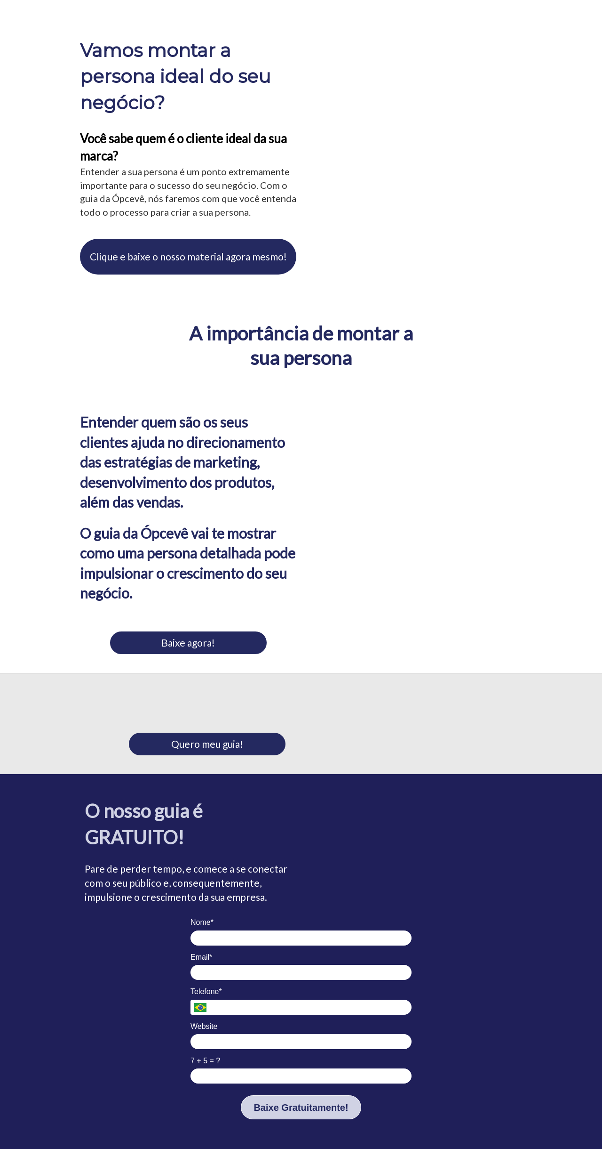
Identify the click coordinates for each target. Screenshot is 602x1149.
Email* (201, 957)
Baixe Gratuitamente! (300, 1107)
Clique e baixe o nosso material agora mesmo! (188, 256)
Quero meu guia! (207, 744)
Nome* (202, 922)
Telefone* (206, 991)
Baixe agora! (188, 642)
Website (204, 1026)
